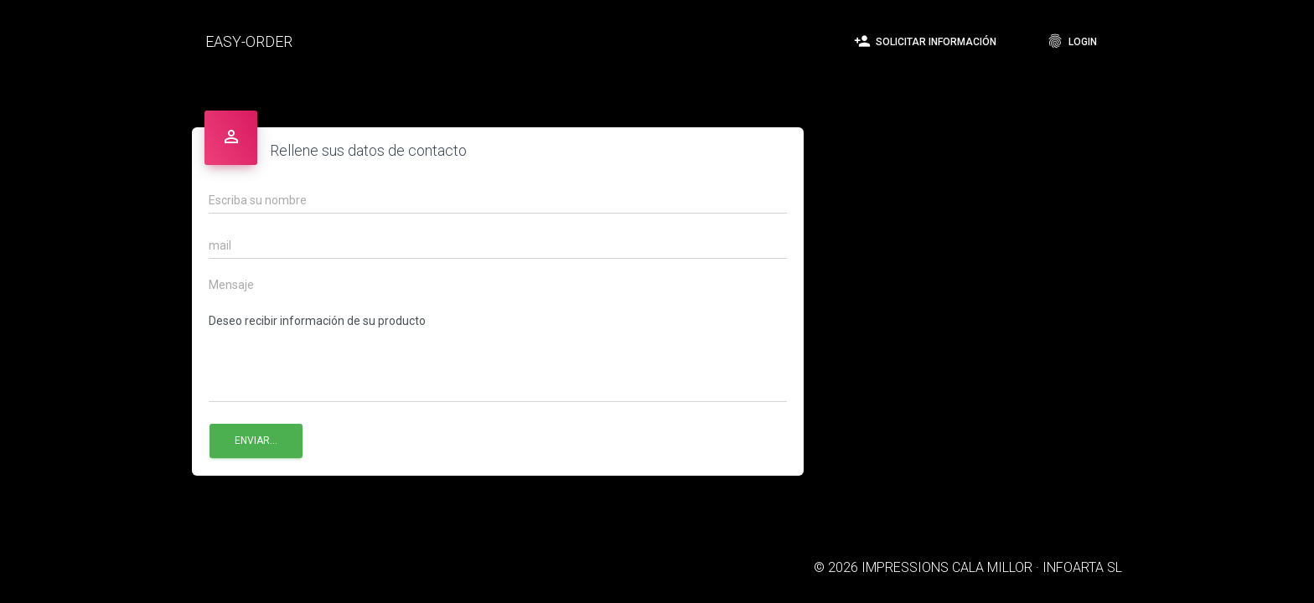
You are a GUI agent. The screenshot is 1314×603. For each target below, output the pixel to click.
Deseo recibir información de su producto (498, 355)
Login (1072, 41)
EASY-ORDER (248, 41)
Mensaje (231, 284)
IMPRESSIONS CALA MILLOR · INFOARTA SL (991, 567)
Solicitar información (925, 41)
